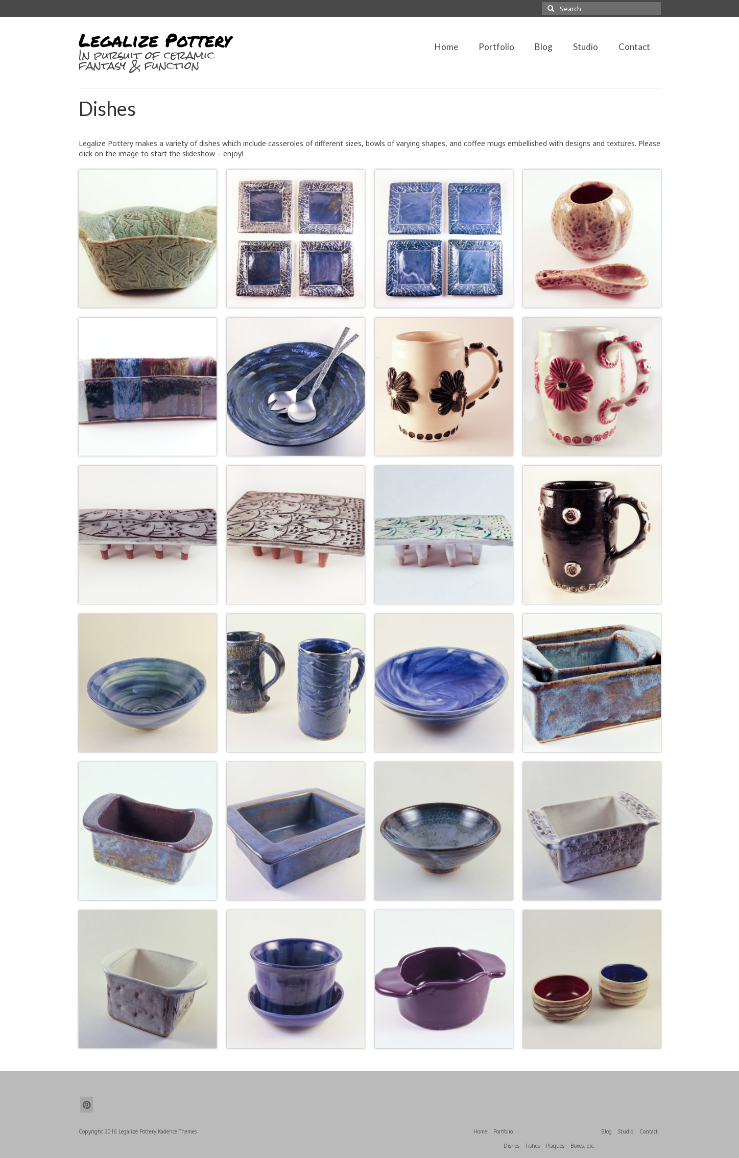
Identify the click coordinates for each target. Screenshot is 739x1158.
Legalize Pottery (155, 40)
